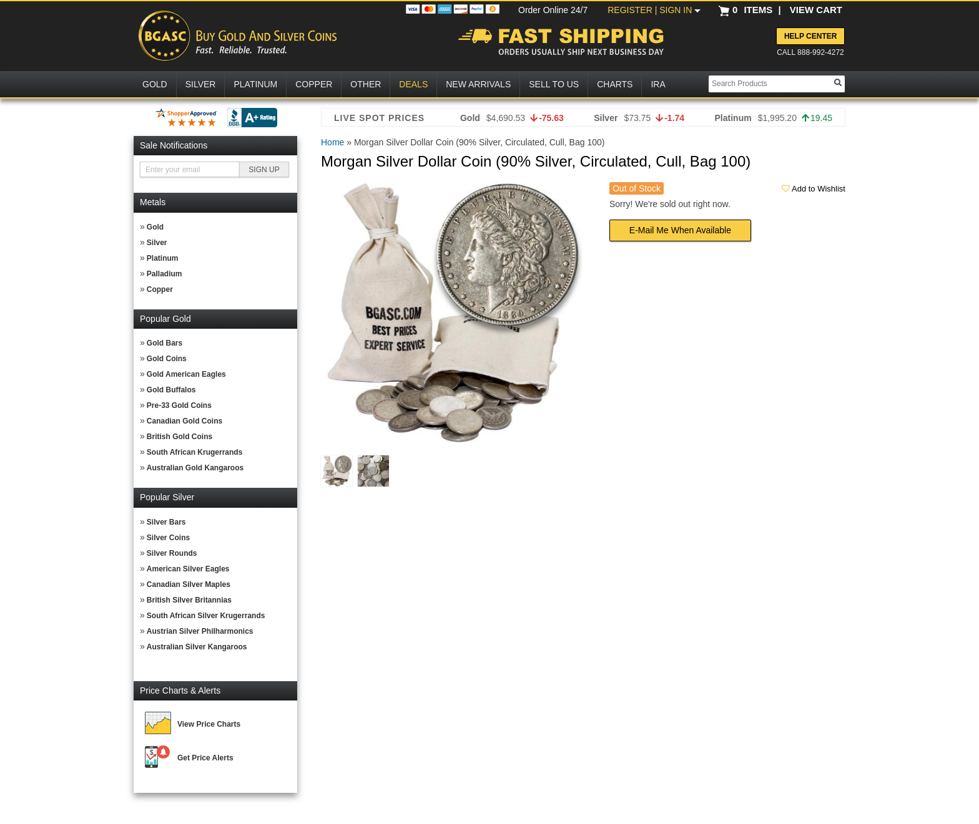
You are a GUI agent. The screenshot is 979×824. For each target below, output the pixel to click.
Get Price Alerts (205, 758)
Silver (157, 242)
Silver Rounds (172, 553)
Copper (160, 289)
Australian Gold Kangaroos (195, 467)
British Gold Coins (179, 436)
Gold (155, 227)
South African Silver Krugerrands (206, 615)
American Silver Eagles (188, 569)
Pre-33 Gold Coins (179, 405)
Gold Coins (167, 358)
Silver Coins (168, 537)
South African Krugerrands (195, 452)
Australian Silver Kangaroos (197, 646)
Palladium (164, 273)
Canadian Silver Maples (188, 584)
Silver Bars (166, 522)
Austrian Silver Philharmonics (200, 631)
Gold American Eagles (186, 374)
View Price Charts (208, 724)
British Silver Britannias (189, 600)
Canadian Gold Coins (184, 421)
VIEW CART (816, 9)
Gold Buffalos (171, 389)
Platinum (163, 258)
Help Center (810, 36)
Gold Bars (164, 343)
